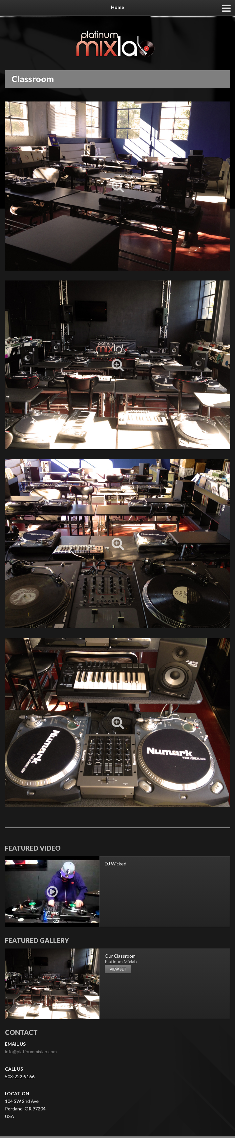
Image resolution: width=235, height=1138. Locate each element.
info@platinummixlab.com (31, 1051)
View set (118, 969)
